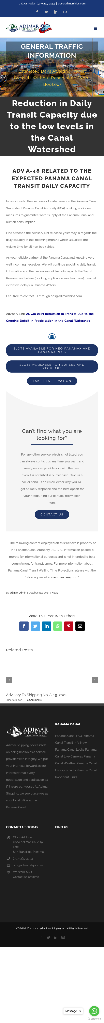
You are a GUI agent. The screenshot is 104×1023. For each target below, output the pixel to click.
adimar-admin (18, 592)
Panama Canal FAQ (68, 736)
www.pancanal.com (64, 577)
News (55, 592)
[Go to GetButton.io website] (94, 1019)
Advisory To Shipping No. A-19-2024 (36, 695)
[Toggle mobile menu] (96, 28)
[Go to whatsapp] (94, 1011)
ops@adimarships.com (72, 3)
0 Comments (34, 700)
